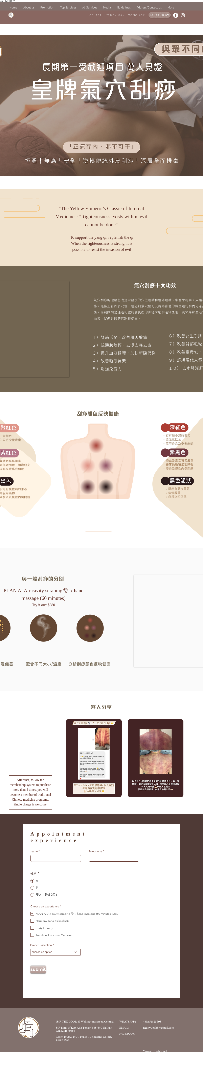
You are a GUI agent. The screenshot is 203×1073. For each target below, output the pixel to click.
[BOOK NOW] (160, 15)
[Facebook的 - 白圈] (175, 15)
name (34, 851)
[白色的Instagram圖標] (182, 15)
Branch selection (41, 945)
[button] (68, 7)
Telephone (95, 851)
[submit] (38, 969)
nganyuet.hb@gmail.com (158, 1027)
